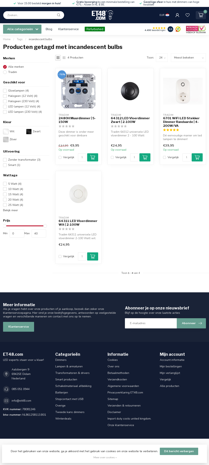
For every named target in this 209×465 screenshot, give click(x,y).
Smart (14, 165)
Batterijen (61, 392)
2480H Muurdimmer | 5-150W (77, 120)
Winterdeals (63, 419)
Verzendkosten (117, 379)
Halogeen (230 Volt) (23, 101)
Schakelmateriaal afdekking (73, 386)
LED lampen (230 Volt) (25, 111)
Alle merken (16, 66)
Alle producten (169, 386)
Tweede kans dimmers (69, 412)
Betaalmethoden (118, 373)
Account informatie (172, 360)
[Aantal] (82, 157)
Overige (60, 406)
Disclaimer (114, 412)
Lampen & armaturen (69, 366)
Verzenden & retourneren (124, 406)
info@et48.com (21, 401)
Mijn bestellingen (171, 366)
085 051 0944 (21, 389)
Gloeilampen (18, 90)
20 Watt (15, 199)
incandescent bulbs (40, 39)
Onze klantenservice (121, 425)
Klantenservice (68, 29)
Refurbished (94, 29)
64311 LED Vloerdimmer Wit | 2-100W (78, 222)
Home (7, 39)
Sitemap (113, 399)
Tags (20, 39)
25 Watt (15, 205)
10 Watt (15, 189)
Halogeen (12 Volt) (22, 95)
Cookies (113, 360)
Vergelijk (68, 157)
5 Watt (14, 183)
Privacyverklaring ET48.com (125, 392)
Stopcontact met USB (69, 399)
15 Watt (15, 194)
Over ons (113, 366)
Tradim (12, 72)
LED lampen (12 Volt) (24, 106)
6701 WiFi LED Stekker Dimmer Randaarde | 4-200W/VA (181, 122)
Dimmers (61, 360)
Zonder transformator (24, 159)
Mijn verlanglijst (170, 373)
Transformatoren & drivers (72, 373)
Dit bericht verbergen (179, 451)
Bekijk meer (10, 210)
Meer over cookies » (105, 457)
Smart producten (66, 379)
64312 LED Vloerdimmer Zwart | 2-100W (130, 120)
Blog (49, 29)
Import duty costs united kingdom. (129, 419)
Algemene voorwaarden (123, 386)
